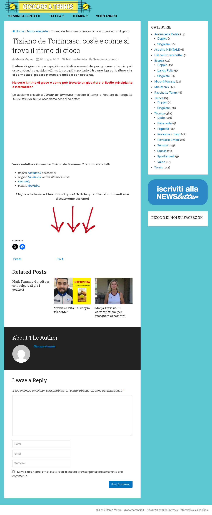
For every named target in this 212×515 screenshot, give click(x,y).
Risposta (163, 128)
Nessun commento (105, 59)
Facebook (35, 173)
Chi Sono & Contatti (24, 16)
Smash (161, 151)
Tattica (55, 16)
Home (18, 31)
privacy (173, 510)
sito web (23, 181)
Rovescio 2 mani (168, 140)
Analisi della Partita (166, 34)
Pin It (60, 259)
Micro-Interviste (37, 31)
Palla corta (164, 123)
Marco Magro (24, 59)
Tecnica (78, 16)
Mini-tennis (161, 87)
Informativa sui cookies (194, 510)
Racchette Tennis (166, 92)
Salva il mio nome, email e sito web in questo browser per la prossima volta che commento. (67, 474)
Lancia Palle (165, 70)
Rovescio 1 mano (168, 134)
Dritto (161, 117)
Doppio (162, 38)
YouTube (33, 185)
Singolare (163, 44)
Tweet (17, 259)
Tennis (158, 167)
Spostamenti (165, 156)
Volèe (161, 162)
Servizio (162, 145)
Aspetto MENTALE (167, 49)
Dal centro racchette (168, 55)
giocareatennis (44, 346)
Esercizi (159, 60)
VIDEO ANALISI (106, 16)
